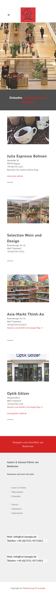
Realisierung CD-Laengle (34, 588)
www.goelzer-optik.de (17, 413)
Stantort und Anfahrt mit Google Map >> (25, 327)
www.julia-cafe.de (15, 176)
